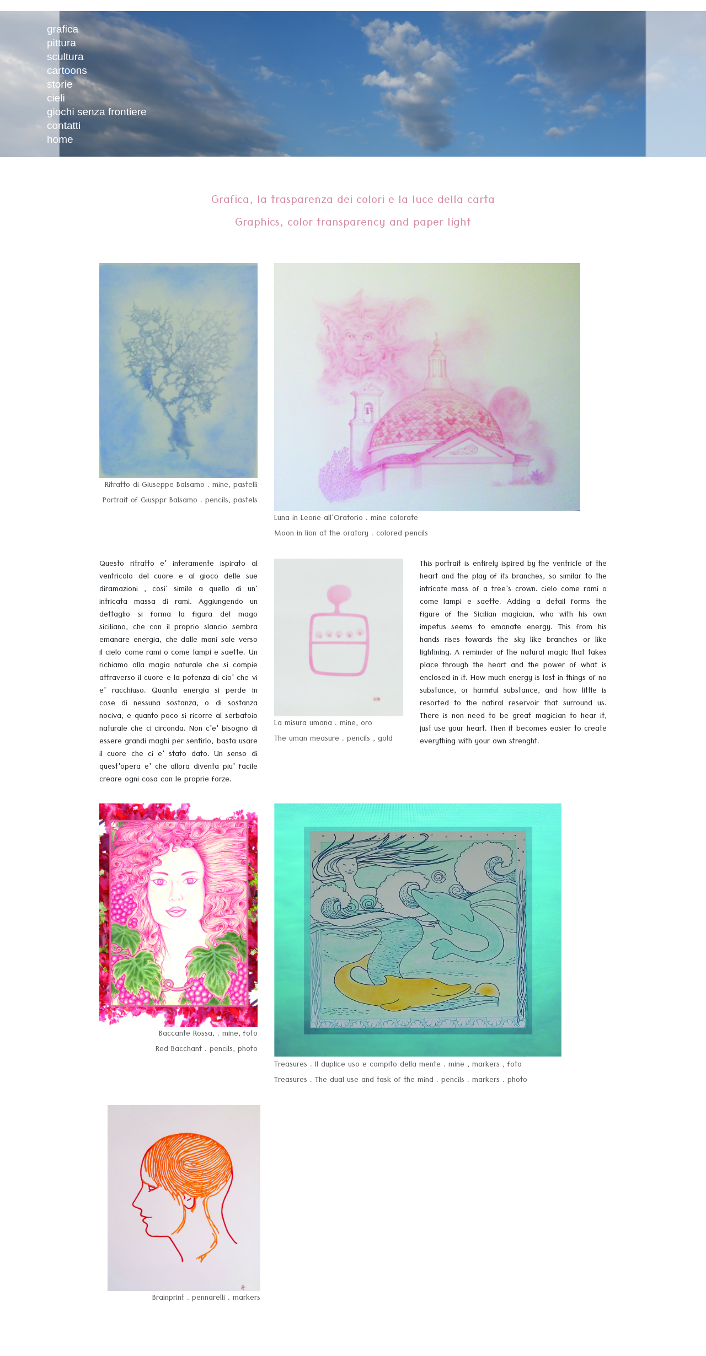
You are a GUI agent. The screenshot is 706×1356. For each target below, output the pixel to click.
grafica (62, 29)
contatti (64, 125)
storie (59, 84)
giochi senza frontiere (97, 111)
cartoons (67, 70)
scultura (65, 56)
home (60, 139)
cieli (56, 98)
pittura (61, 43)
